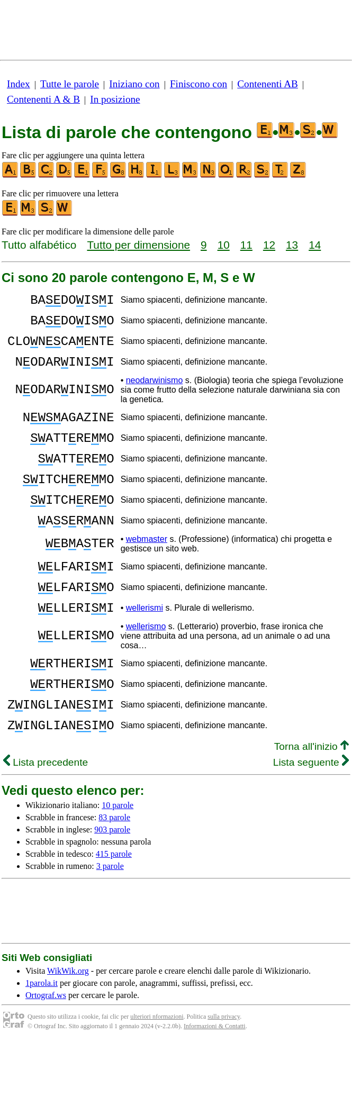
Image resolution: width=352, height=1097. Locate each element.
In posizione (115, 99)
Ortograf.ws (45, 1049)
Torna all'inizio (311, 800)
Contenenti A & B (43, 99)
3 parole (110, 919)
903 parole (112, 883)
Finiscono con (198, 83)
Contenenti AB (267, 83)
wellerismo (146, 667)
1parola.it (41, 1036)
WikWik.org (68, 1024)
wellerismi (144, 647)
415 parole (114, 907)
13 (292, 245)
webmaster (146, 570)
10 (224, 245)
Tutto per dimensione (138, 245)
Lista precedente (45, 816)
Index (18, 83)
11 (246, 245)
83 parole (114, 871)
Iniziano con (134, 83)
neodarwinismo (154, 392)
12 (269, 245)
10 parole (117, 859)
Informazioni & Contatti (215, 1080)
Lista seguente (311, 816)
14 (315, 245)
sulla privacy (223, 1070)
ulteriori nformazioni (156, 1070)
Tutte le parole (69, 83)
